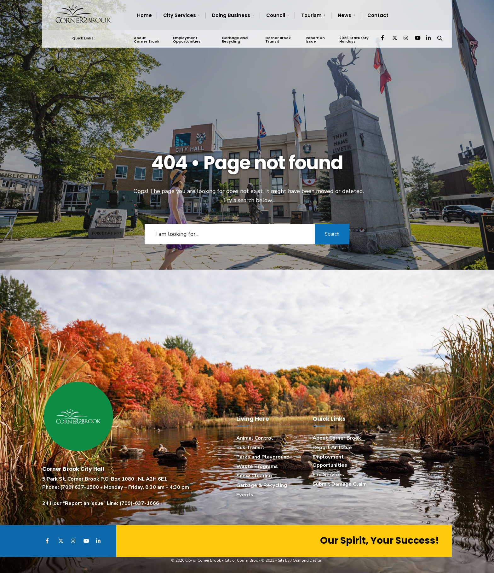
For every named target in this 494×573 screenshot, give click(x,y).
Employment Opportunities (187, 39)
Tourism (311, 15)
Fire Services (328, 474)
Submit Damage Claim (340, 484)
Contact (377, 15)
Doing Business (231, 15)
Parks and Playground (263, 456)
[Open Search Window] (439, 37)
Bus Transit (250, 447)
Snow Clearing (254, 475)
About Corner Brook (146, 39)
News (344, 15)
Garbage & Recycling (261, 485)
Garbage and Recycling (235, 39)
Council (275, 15)
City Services (179, 15)
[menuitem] (181, 15)
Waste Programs (257, 466)
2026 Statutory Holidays (354, 39)
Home (144, 15)
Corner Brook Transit (278, 39)
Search (332, 234)
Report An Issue (315, 39)
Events (244, 494)
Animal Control (254, 438)
